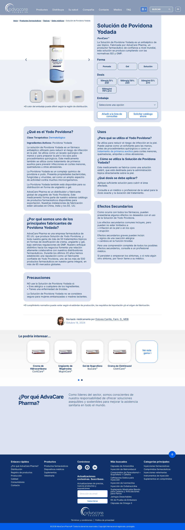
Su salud (73, 9)
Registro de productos (21, 472)
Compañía (88, 9)
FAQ (129, 9)
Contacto (104, 9)
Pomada (107, 66)
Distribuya (58, 9)
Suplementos (50, 472)
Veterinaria (49, 476)
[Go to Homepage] (15, 8)
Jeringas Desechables (121, 497)
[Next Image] (89, 59)
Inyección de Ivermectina (123, 483)
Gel (127, 66)
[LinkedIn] (94, 467)
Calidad (14, 479)
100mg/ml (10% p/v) (107, 89)
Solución (148, 66)
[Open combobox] (127, 105)
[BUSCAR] (161, 9)
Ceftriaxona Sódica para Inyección (122, 479)
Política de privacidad (104, 520)
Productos (42, 9)
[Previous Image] (26, 59)
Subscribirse (92, 501)
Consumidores (17, 482)
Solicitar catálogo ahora (143, 115)
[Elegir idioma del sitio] (178, 9)
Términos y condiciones (81, 520)
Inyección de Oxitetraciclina (124, 486)
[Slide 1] (78, 380)
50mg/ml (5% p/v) (148, 81)
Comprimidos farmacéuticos (157, 469)
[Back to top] (172, 454)
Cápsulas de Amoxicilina (122, 466)
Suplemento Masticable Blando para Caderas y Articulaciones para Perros (125, 491)
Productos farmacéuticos (56, 466)
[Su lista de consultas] (143, 9)
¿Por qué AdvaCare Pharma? (24, 466)
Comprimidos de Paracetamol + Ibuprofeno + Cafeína (126, 473)
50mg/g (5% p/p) (107, 81)
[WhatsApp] (79, 467)
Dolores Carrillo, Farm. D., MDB (111, 319)
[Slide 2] (81, 380)
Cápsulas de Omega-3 (121, 503)
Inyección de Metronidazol (123, 469)
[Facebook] (87, 467)
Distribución (16, 469)
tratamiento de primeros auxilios (115, 151)
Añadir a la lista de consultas (112, 115)
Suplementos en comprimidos (158, 479)
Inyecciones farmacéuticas (156, 466)
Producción (16, 476)
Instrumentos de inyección (156, 476)
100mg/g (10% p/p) (127, 81)
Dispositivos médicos (54, 469)
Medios (118, 9)
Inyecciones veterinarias (155, 472)
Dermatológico (57, 137)
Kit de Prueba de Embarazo (124, 500)
